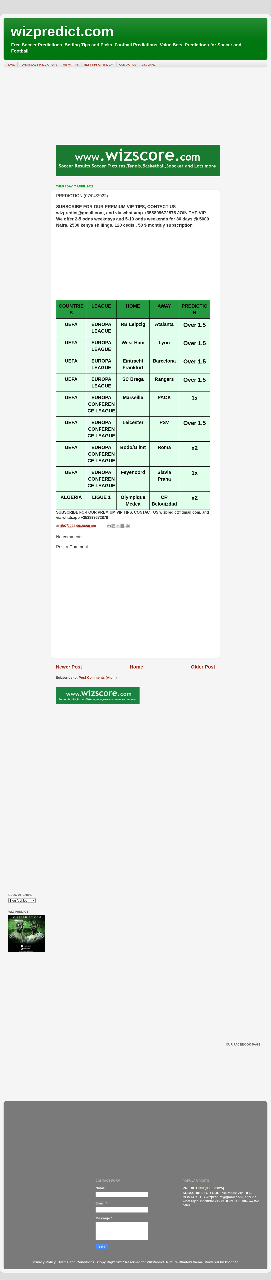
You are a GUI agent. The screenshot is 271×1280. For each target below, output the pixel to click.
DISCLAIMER (149, 64)
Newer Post (69, 666)
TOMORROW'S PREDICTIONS (38, 64)
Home (136, 666)
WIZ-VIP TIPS (71, 64)
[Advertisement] (135, 108)
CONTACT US (127, 64)
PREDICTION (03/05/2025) (203, 1188)
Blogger (231, 1262)
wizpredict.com (62, 31)
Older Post (203, 666)
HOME (11, 64)
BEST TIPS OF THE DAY (99, 64)
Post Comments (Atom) (98, 677)
